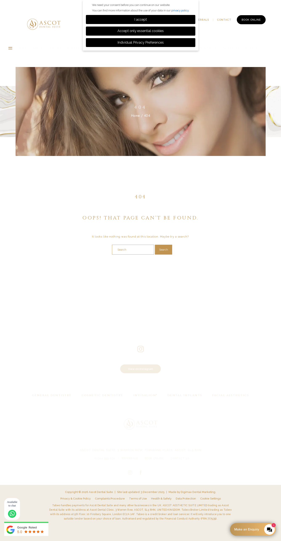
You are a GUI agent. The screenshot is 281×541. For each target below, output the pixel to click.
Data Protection (186, 498)
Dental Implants (184, 395)
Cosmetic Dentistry (102, 395)
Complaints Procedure (110, 498)
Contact (224, 19)
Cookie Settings (210, 498)
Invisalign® (145, 395)
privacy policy (180, 10)
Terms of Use (138, 498)
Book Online (251, 19)
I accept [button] (140, 19)
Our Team (28, 48)
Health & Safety (161, 498)
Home (135, 115)
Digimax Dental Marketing (198, 492)
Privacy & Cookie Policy (75, 498)
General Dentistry (67, 48)
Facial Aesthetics (239, 48)
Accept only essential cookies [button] (140, 31)
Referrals (201, 19)
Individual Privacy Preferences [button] (140, 42)
